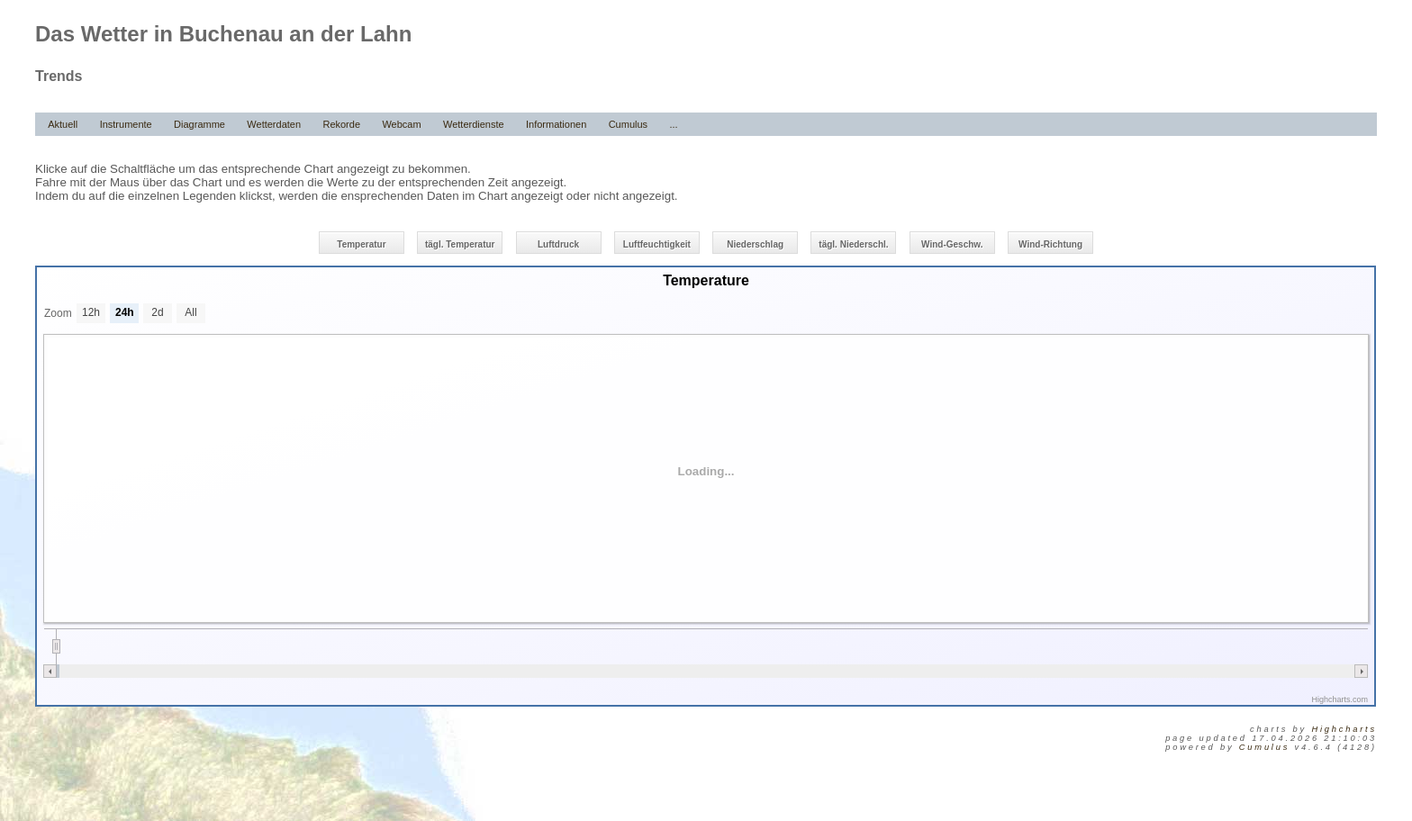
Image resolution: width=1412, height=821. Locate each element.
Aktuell (62, 124)
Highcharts (1344, 729)
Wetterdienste (473, 124)
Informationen (556, 124)
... (673, 124)
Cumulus (628, 124)
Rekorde (341, 124)
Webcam (401, 124)
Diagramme (199, 124)
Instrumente (126, 124)
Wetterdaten (274, 124)
